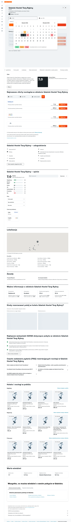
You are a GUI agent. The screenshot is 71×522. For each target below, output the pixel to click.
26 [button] (21, 40)
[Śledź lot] (2, 19)
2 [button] (33, 29)
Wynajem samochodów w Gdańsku (34, 495)
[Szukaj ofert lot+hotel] (2, 13)
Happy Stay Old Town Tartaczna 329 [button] (14, 452)
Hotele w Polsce (24, 521)
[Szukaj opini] (44, 176)
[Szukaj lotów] (2, 5)
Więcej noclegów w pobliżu (62, 388)
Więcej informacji (38, 132)
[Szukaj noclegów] (2, 8)
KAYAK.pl (8, 521)
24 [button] (16, 40)
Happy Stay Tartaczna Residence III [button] (45, 452)
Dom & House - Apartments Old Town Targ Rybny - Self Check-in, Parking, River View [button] (59, 428)
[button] (2, 2)
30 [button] (33, 40)
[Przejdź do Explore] (2, 16)
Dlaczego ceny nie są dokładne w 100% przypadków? (38, 515)
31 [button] (16, 43)
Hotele (12, 521)
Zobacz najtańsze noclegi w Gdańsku (61, 412)
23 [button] (33, 38)
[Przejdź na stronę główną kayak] (8, 2)
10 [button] (16, 35)
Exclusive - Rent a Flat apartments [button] (14, 427)
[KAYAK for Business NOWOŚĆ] (2, 21)
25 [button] (19, 40)
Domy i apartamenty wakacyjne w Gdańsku (36, 497)
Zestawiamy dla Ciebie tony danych (38, 513)
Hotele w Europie (18, 521)
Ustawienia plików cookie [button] (11, 138)
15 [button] (30, 35)
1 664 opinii (16, 14)
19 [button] (21, 38)
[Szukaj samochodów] (2, 10)
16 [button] (33, 35)
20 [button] (24, 38)
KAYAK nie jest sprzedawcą (38, 511)
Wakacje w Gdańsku (51, 495)
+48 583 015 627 (12, 12)
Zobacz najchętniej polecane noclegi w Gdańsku (58, 438)
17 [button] (16, 38)
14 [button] (27, 35)
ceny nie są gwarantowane (30, 507)
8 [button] (30, 32)
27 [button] (24, 40)
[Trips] (2, 25)
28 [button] (27, 40)
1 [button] (30, 29)
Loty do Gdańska (13, 495)
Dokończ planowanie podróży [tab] (14, 487)
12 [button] (21, 35)
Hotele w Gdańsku (13, 497)
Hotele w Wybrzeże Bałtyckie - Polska (43, 521)
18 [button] (19, 38)
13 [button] (24, 35)
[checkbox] (13, 213)
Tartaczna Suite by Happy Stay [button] (44, 427)
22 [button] (30, 38)
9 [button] (33, 32)
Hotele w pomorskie (32, 521)
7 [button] (27, 32)
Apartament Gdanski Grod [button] (12, 402)
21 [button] (27, 38)
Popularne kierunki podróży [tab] (27, 487)
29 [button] (30, 40)
